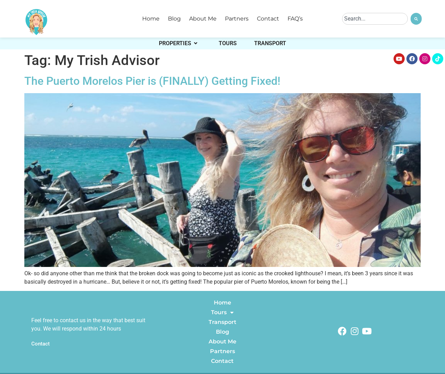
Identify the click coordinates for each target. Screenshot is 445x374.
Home (151, 18)
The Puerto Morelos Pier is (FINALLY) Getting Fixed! (152, 81)
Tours (222, 312)
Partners (237, 18)
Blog (174, 18)
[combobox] (375, 19)
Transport (222, 322)
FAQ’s (295, 18)
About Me (203, 18)
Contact (268, 18)
